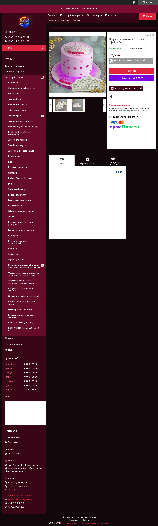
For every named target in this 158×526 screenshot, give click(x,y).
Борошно (12, 248)
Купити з (132, 78)
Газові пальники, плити (19, 200)
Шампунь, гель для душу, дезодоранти (21, 223)
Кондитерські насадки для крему (21, 302)
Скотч (11, 216)
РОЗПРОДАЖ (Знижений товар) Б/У (23, 329)
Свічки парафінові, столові (21, 211)
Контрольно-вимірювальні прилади (21, 316)
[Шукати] (43, 48)
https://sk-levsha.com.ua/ (20, 495)
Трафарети (13, 254)
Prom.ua (94, 517)
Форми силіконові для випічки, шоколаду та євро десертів (23, 274)
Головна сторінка (14, 71)
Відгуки (77, 20)
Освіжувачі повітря (17, 189)
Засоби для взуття (17, 145)
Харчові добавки (16, 259)
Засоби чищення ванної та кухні (24, 126)
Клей (10, 161)
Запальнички (14, 93)
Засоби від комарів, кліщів (21, 151)
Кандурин (13, 235)
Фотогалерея (94, 15)
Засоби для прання (17, 140)
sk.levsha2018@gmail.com (20, 499)
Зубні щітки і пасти (17, 110)
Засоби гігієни (14, 99)
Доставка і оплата (58, 20)
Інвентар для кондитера (20, 309)
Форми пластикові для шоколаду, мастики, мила (21, 281)
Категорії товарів (70, 15)
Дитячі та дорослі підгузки (21, 88)
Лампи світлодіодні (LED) (20, 322)
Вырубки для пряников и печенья (20, 289)
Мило (11, 183)
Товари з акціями (14, 66)
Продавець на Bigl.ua (79, 520)
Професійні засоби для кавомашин (19, 133)
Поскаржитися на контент (72, 523)
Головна (52, 15)
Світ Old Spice (14, 115)
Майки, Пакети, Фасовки (20, 178)
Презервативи (15, 205)
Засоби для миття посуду (20, 121)
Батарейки (13, 82)
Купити (132, 70)
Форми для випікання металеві (23, 296)
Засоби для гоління (17, 104)
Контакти (110, 15)
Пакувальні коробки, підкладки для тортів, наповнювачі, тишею (24, 266)
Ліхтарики (12, 172)
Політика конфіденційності (97, 523)
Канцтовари (14, 156)
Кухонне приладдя (17, 167)
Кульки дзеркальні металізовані (17, 242)
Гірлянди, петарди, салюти (21, 230)
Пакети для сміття (17, 194)
